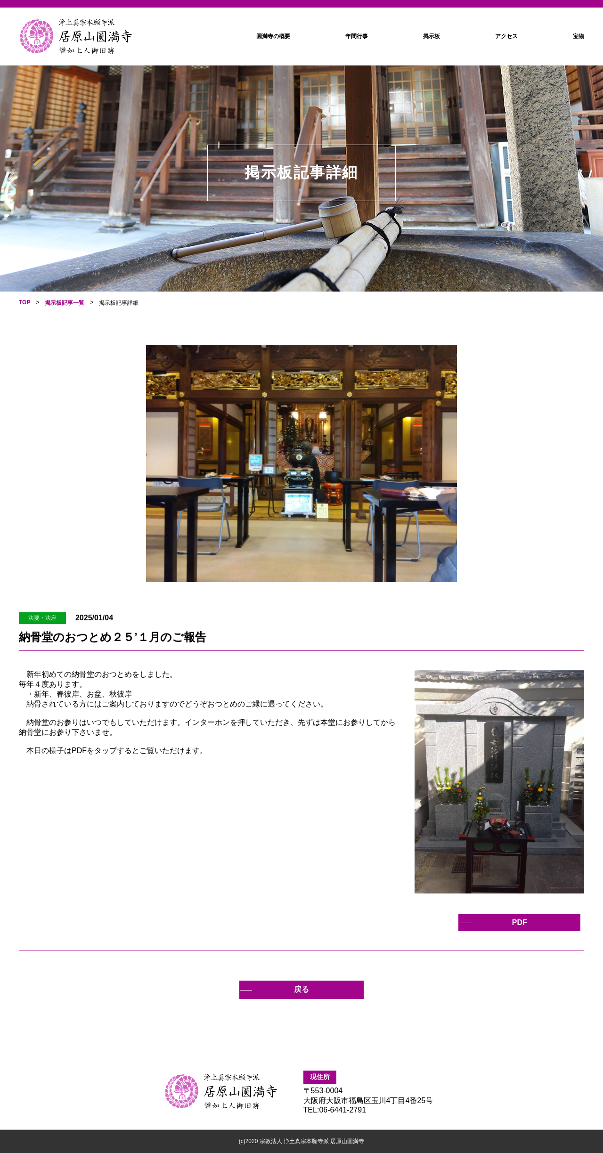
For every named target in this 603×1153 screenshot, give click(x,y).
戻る (301, 989)
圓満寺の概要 (273, 36)
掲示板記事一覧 (64, 303)
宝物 (578, 36)
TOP (24, 302)
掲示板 (431, 36)
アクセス (506, 36)
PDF (523, 922)
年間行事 (356, 36)
